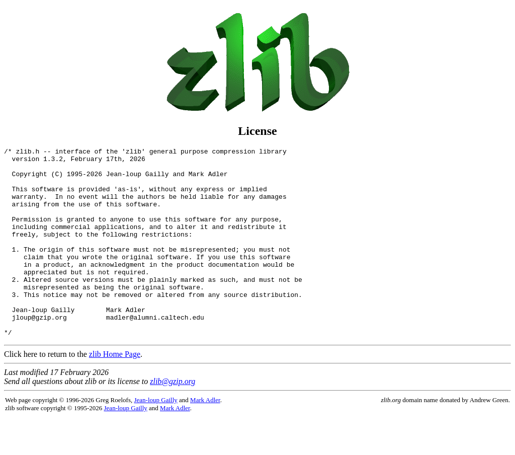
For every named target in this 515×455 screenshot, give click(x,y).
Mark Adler (205, 437)
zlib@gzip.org (172, 419)
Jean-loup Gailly (156, 437)
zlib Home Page (114, 392)
